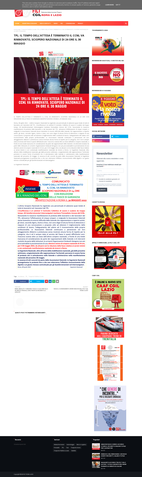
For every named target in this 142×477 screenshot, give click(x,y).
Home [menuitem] (17, 23)
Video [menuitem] (56, 23)
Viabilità (73, 451)
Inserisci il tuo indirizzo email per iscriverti (109, 165)
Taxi (67, 447)
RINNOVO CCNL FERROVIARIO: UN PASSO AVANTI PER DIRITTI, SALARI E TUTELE (114, 455)
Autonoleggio (70, 444)
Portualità (56, 447)
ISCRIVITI (101, 190)
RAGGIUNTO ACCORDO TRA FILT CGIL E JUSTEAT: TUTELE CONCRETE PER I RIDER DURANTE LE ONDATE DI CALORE (113, 464)
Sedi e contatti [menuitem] (45, 23)
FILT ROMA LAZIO (28, 474)
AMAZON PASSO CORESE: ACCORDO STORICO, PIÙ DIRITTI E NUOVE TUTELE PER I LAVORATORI (113, 446)
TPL (26, 276)
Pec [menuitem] (62, 23)
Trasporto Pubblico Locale (28, 29)
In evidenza (21, 276)
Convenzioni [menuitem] (70, 23)
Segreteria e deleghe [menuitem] (29, 23)
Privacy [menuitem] (80, 23)
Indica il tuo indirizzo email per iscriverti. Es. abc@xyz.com (108, 175)
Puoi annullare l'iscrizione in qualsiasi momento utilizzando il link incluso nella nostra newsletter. (109, 184)
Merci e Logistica (81, 444)
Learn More (109, 5)
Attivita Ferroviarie (59, 444)
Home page (17, 29)
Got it (118, 5)
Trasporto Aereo (75, 447)
